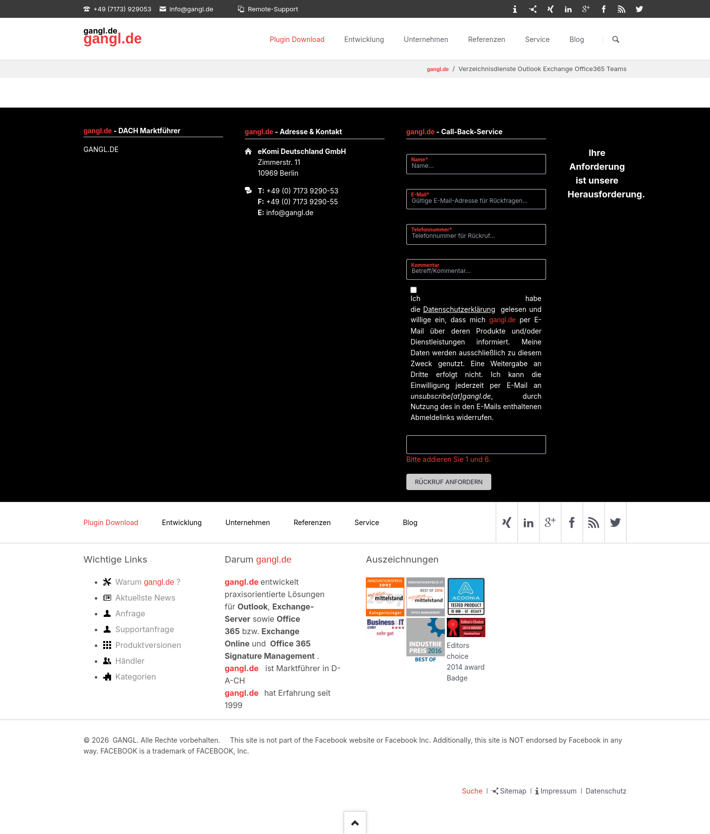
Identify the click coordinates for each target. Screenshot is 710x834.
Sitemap (513, 791)
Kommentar (425, 265)
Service (537, 39)
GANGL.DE (100, 149)
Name (423, 159)
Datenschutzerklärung (459, 309)
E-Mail (423, 194)
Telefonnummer (431, 229)
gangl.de (112, 38)
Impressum (559, 791)
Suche (472, 791)
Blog (576, 39)
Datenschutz (606, 791)
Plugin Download (297, 39)
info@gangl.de (290, 212)
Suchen (616, 39)
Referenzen (486, 39)
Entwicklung (364, 39)
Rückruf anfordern (448, 482)
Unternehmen (426, 39)
